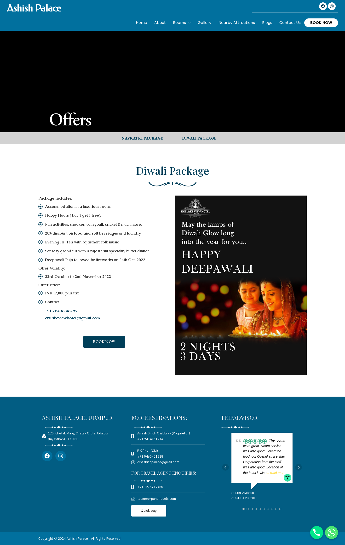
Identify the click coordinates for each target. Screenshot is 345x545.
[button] (142, 138)
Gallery (204, 22)
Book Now (321, 22)
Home (141, 22)
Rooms (181, 22)
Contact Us (290, 22)
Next (298, 467)
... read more (275, 473)
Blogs (267, 22)
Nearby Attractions (236, 22)
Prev (225, 467)
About (160, 22)
